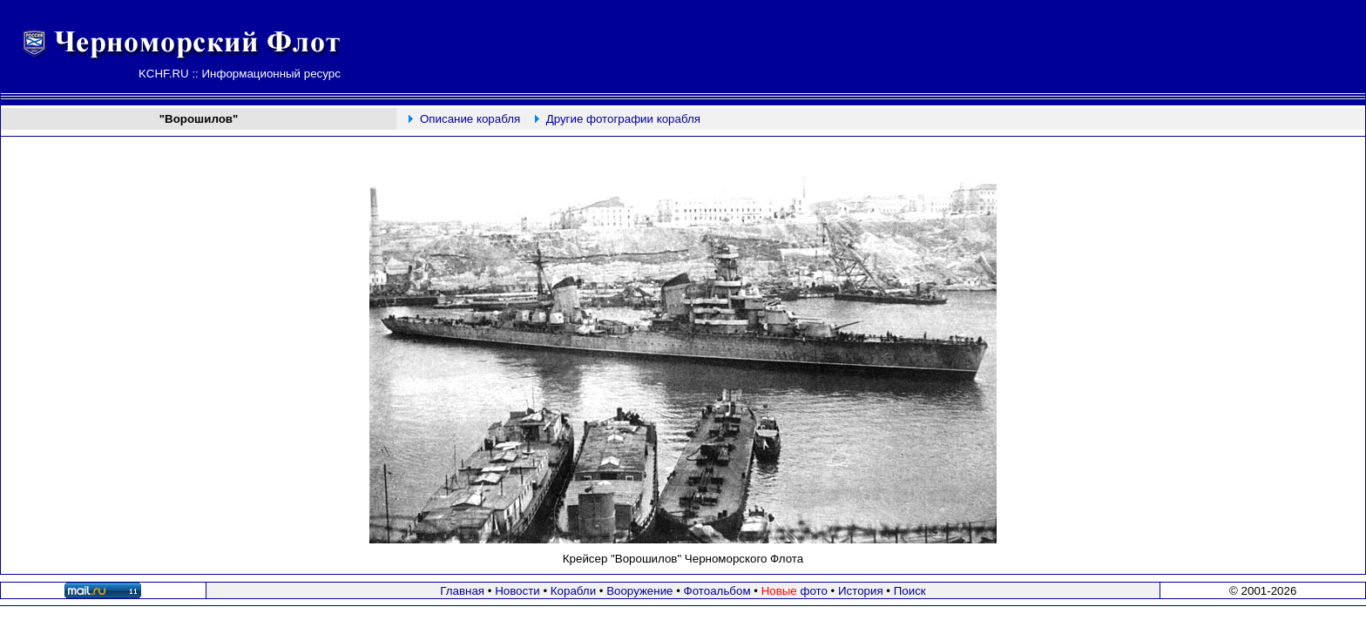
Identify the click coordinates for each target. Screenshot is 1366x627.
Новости (517, 590)
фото (794, 590)
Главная (462, 590)
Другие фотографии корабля (623, 118)
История (860, 590)
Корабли (573, 590)
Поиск (910, 590)
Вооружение (639, 590)
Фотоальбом (717, 590)
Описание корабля (470, 118)
